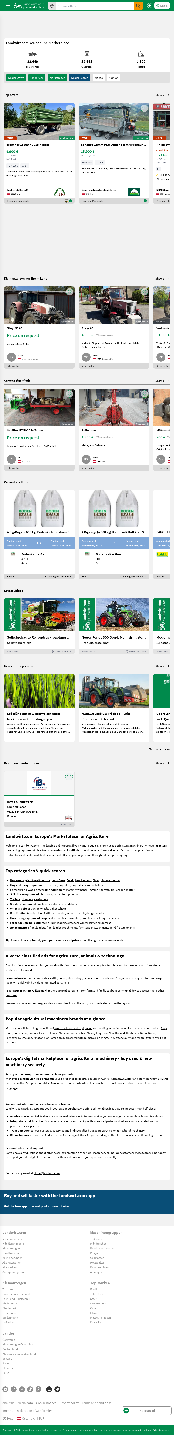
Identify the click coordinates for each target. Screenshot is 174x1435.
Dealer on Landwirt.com (21, 763)
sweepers (73, 923)
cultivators (60, 894)
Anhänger (96, 1272)
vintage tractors (110, 880)
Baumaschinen (99, 1267)
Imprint (7, 1410)
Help (7, 1418)
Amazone (39, 1038)
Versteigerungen (12, 1258)
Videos (98, 78)
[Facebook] (22, 1389)
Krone (151, 1033)
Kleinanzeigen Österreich (17, 1344)
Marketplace (57, 78)
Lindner (33, 1033)
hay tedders (79, 885)
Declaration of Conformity (34, 1410)
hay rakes (64, 885)
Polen (5, 1373)
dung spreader (95, 913)
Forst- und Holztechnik (16, 1299)
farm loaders (58, 923)
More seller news (159, 749)
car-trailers (41, 899)
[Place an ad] (149, 5)
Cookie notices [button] (46, 1402)
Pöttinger (11, 1038)
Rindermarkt (10, 1303)
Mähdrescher (98, 1243)
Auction (113, 78)
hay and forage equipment (129, 965)
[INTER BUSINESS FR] (39, 799)
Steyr (164, 1028)
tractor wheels (39, 908)
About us (8, 1402)
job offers (127, 978)
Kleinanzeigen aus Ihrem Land (26, 278)
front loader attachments (62, 927)
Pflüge (94, 1253)
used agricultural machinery (126, 845)
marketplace (137, 850)
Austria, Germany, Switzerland (119, 1078)
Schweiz (7, 1358)
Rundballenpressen (102, 1248)
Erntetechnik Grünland (16, 1294)
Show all (162, 95)
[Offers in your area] (52, 6)
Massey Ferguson (97, 1033)
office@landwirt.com (47, 1173)
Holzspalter (97, 1262)
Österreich (8, 1339)
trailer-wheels (58, 908)
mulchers (44, 904)
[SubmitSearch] (138, 6)
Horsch (53, 1038)
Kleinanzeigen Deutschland (19, 1354)
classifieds (36, 78)
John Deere (58, 880)
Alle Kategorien (11, 1262)
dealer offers (16, 78)
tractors (107, 965)
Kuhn (143, 1033)
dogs (79, 978)
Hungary (151, 1078)
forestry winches (77, 890)
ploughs (73, 894)
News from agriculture (20, 666)
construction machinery (86, 965)
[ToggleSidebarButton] (8, 5)
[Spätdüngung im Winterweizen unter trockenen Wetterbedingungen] (39, 708)
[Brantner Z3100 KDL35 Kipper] (39, 153)
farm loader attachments (94, 927)
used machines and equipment (73, 1028)
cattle (53, 978)
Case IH (44, 1033)
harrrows (46, 894)
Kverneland (25, 1038)
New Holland (83, 880)
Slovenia (163, 1078)
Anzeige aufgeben (13, 1272)
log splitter (127, 890)
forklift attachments (122, 927)
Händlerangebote (13, 1243)
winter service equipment (95, 923)
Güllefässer (97, 1258)
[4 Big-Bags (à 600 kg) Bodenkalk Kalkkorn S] (39, 534)
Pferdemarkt (9, 1308)
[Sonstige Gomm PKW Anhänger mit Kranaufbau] (114, 153)
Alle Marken (9, 1267)
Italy (142, 1078)
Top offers (11, 95)
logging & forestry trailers (104, 890)
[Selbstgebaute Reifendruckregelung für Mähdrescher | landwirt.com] (39, 626)
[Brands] (57, 1389)
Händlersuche (10, 1253)
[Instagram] (14, 1389)
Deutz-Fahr (96, 1322)
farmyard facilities (98, 990)
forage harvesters (109, 918)
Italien (6, 1363)
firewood (26, 970)
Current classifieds (17, 380)
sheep (71, 978)
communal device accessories (136, 990)
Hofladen (8, 1322)
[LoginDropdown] (162, 5)
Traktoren (96, 1239)
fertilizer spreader (54, 913)
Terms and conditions (96, 1402)
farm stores (153, 965)
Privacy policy (69, 1402)
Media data (25, 1402)
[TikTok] (30, 1389)
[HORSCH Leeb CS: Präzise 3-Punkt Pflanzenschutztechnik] (114, 708)
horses (62, 978)
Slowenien (8, 1368)
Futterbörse (9, 1313)
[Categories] (49, 1389)
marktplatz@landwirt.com (155, 1430)
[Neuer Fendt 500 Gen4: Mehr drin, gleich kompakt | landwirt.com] (114, 626)
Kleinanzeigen (11, 1248)
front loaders (37, 927)
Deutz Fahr (132, 1033)
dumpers (27, 899)
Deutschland (10, 1349)
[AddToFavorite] (69, 108)
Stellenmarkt (10, 1317)
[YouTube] (5, 1389)
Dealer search (79, 78)
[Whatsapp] (38, 1389)
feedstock (11, 970)
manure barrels (75, 913)
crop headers (90, 918)
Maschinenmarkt (12, 1239)
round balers (95, 885)
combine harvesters (68, 918)
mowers (52, 885)
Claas (96, 880)
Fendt (70, 880)
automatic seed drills (64, 904)
